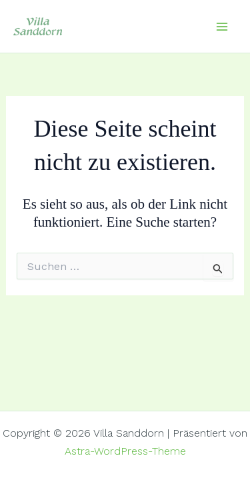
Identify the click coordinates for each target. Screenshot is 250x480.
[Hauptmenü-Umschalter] (222, 26)
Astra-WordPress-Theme (125, 451)
